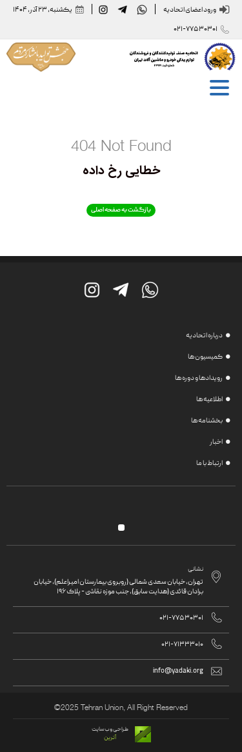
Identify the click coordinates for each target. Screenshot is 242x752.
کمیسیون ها (205, 357)
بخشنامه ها (207, 421)
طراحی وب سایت (110, 730)
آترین (110, 738)
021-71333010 (182, 644)
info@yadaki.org (178, 671)
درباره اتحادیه (204, 336)
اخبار (216, 442)
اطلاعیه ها (209, 400)
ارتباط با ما (209, 464)
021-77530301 (195, 29)
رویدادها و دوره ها (199, 378)
